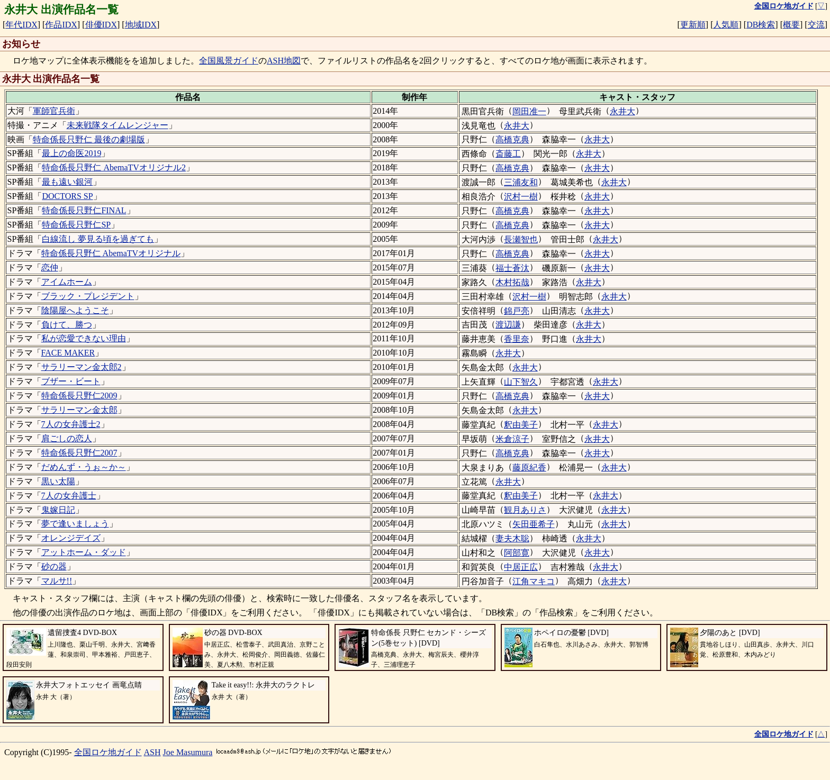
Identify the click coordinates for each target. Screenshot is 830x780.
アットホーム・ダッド (83, 552)
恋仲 (49, 267)
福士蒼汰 (512, 268)
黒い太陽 (58, 481)
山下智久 (521, 381)
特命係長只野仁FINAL (84, 210)
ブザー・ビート (71, 381)
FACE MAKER (68, 352)
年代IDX (21, 24)
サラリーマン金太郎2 (81, 366)
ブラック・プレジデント (87, 296)
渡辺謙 (508, 324)
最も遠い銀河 (67, 181)
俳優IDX (101, 24)
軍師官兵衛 (54, 110)
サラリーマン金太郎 (79, 409)
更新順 (693, 24)
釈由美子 (521, 424)
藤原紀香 (529, 467)
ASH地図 (284, 60)
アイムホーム (66, 281)
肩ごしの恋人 (66, 438)
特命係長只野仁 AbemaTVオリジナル (111, 253)
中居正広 (521, 567)
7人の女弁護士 (68, 495)
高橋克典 (512, 139)
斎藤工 (508, 153)
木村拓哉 (512, 282)
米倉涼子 (512, 438)
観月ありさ (525, 509)
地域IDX (141, 24)
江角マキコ (533, 581)
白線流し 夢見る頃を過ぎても (98, 238)
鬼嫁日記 (58, 509)
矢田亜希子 (533, 524)
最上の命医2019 (71, 153)
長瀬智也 (521, 239)
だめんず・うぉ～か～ (83, 466)
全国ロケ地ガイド (108, 752)
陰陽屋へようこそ (75, 310)
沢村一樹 (521, 196)
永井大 (622, 111)
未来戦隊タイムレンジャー (117, 125)
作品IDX (61, 24)
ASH (152, 752)
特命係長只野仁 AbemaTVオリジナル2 (114, 167)
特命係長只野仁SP (76, 224)
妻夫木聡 (512, 538)
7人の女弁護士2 (71, 424)
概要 (791, 24)
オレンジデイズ (71, 537)
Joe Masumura (188, 752)
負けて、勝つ (66, 324)
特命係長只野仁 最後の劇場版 (89, 139)
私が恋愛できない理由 (83, 338)
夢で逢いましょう (75, 523)
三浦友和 (521, 182)
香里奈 (516, 338)
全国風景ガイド (228, 60)
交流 (816, 24)
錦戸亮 (516, 310)
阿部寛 (516, 552)
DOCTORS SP (67, 196)
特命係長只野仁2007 (79, 452)
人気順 (725, 24)
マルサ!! (57, 580)
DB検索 (760, 24)
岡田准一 (529, 111)
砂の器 (54, 566)
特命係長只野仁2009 (79, 395)
